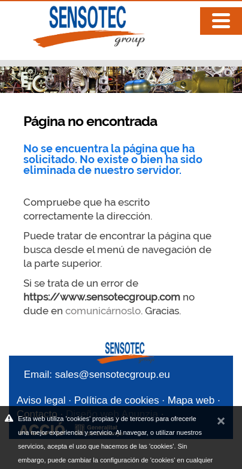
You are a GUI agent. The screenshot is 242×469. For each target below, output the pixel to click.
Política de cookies (116, 400)
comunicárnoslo (103, 311)
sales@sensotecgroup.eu (112, 374)
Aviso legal (41, 400)
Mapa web (191, 400)
